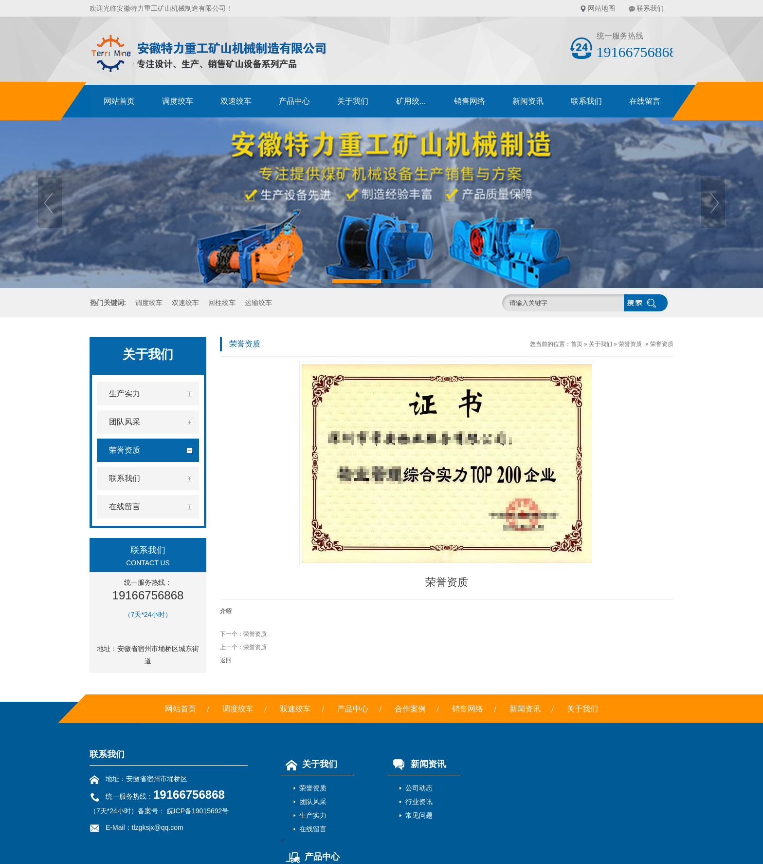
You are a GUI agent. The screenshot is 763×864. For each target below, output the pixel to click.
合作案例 (410, 709)
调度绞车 (177, 101)
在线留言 (644, 101)
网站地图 (601, 8)
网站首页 (119, 101)
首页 (576, 344)
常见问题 (419, 815)
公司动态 (419, 788)
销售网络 (469, 101)
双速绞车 (236, 101)
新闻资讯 (528, 101)
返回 (226, 660)
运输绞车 (258, 303)
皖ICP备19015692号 (197, 811)
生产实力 (313, 815)
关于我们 (352, 101)
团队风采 (313, 802)
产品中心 (294, 101)
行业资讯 (419, 802)
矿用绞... (411, 101)
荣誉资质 (630, 344)
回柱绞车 (222, 303)
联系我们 (650, 8)
